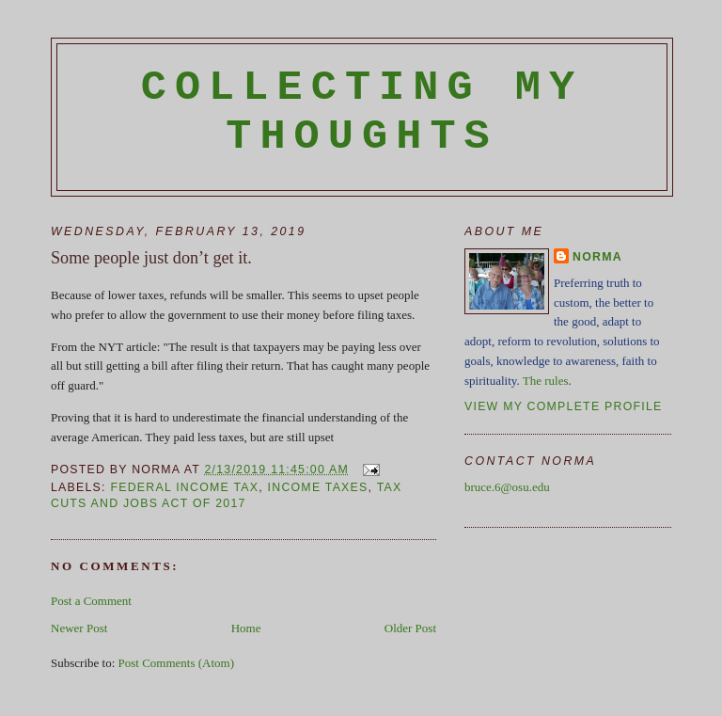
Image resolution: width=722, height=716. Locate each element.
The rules (546, 381)
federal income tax (184, 487)
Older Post (410, 628)
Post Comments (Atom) (176, 663)
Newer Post (79, 628)
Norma (597, 256)
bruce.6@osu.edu (507, 487)
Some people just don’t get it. (151, 257)
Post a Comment (91, 601)
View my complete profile (563, 406)
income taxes (318, 487)
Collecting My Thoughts (362, 112)
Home (246, 628)
